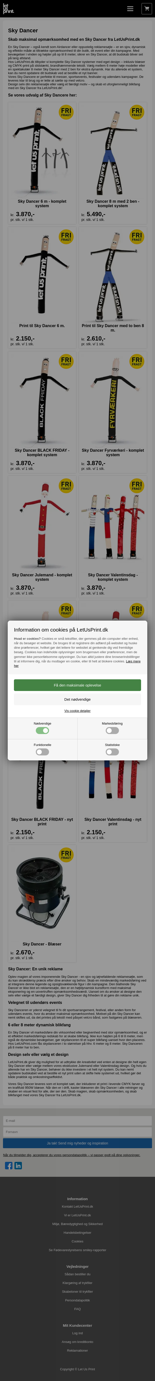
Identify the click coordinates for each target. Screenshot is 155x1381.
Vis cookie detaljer (77, 711)
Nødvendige (42, 728)
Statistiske (112, 749)
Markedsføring (112, 728)
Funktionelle (42, 749)
